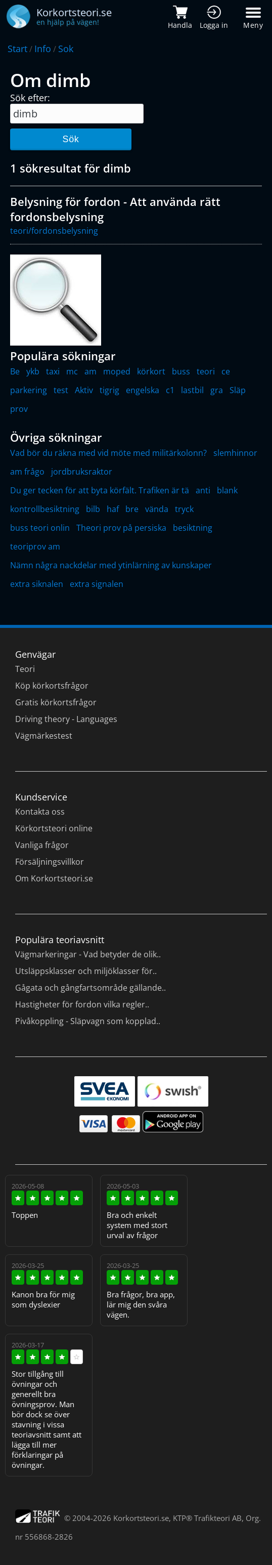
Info (42, 49)
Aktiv (84, 390)
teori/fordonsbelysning (54, 230)
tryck (184, 509)
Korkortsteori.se (141, 1518)
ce (225, 371)
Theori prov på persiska (121, 527)
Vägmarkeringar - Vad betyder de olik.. (88, 954)
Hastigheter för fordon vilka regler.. (82, 1004)
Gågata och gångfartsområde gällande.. (90, 987)
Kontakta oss (40, 811)
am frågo (27, 471)
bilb (93, 509)
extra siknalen (36, 583)
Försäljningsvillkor (49, 861)
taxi (53, 371)
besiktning (192, 527)
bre (132, 509)
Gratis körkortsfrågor (56, 702)
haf (113, 509)
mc (72, 371)
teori (206, 371)
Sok (65, 49)
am (90, 371)
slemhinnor (235, 452)
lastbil (192, 390)
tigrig (109, 390)
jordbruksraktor (81, 471)
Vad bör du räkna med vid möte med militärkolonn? (108, 452)
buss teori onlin (40, 527)
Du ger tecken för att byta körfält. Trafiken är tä (99, 490)
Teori (25, 668)
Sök (70, 139)
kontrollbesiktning (44, 509)
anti (203, 490)
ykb (32, 371)
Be (15, 371)
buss (181, 371)
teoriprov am (35, 546)
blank (227, 490)
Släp (238, 390)
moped (116, 371)
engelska (142, 390)
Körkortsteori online (54, 828)
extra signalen (96, 583)
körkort (151, 371)
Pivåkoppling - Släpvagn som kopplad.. (87, 1021)
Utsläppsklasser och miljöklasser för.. (86, 971)
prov (19, 408)
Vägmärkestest (43, 735)
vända (156, 509)
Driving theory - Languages (66, 719)
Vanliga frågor (42, 845)
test (61, 390)
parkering (28, 390)
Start (17, 49)
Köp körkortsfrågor (51, 685)
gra (216, 390)
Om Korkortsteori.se (54, 878)
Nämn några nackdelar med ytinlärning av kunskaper (111, 565)
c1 (170, 390)
